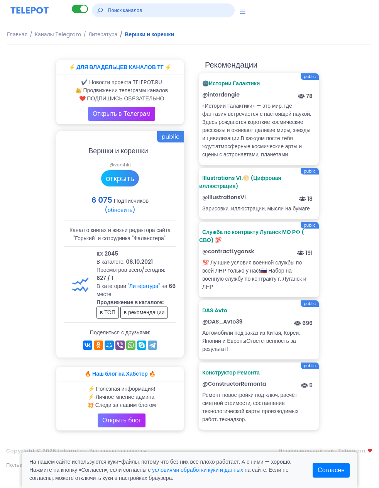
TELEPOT (29, 10)
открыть (120, 178)
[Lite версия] (80, 9)
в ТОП (107, 312)
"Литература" (144, 286)
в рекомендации (144, 312)
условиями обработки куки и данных (197, 470)
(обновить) (120, 210)
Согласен (331, 470)
